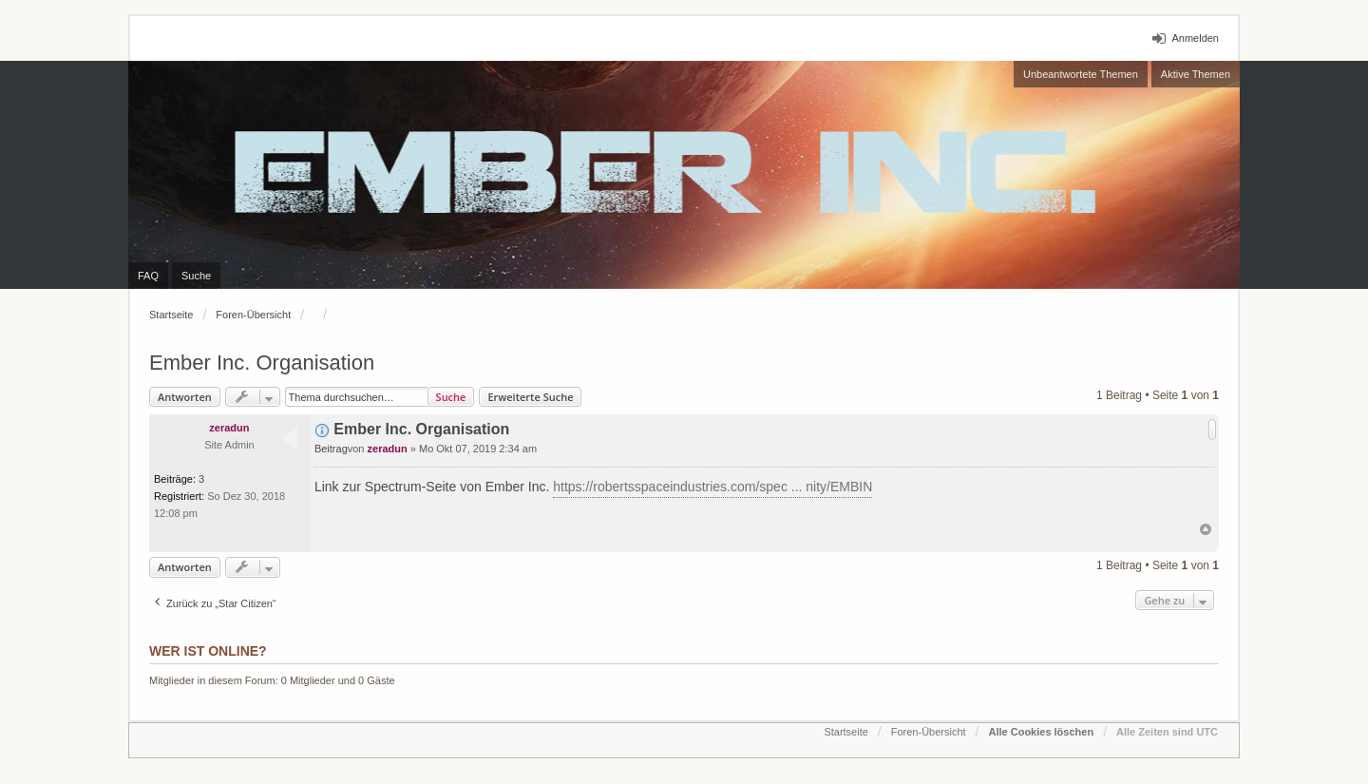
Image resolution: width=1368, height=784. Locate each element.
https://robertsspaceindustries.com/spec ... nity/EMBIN (712, 486)
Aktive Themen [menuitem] (1195, 74)
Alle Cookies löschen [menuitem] (1040, 731)
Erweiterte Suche (530, 397)
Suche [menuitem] (196, 275)
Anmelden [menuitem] (1195, 38)
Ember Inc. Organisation (261, 362)
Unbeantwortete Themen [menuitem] (1080, 74)
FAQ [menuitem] (148, 275)
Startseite (171, 314)
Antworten (185, 397)
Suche (451, 397)
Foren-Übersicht (253, 314)
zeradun (229, 427)
